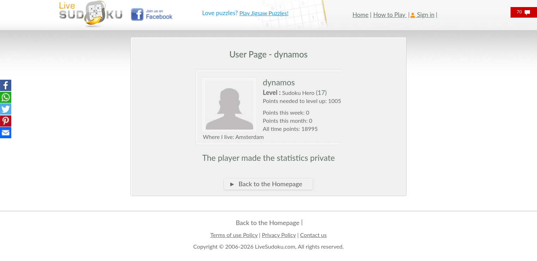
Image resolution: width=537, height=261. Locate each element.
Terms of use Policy (234, 234)
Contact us (313, 234)
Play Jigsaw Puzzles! (263, 13)
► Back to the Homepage (265, 184)
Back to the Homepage (267, 222)
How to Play (390, 14)
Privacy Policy (279, 234)
